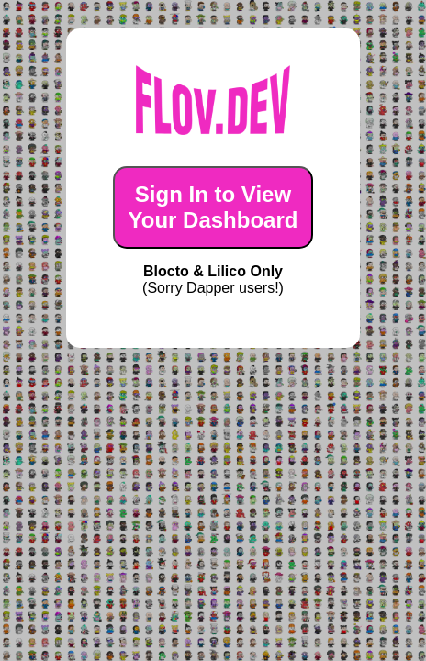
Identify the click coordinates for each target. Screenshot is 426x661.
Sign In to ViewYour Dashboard (213, 207)
